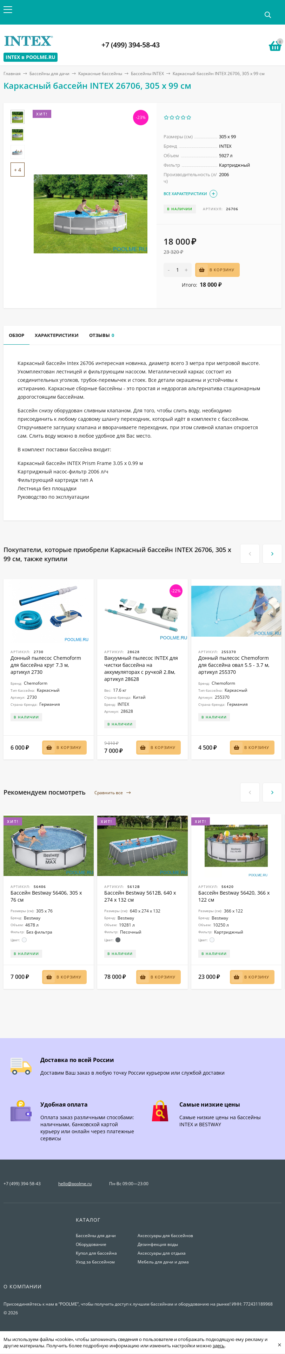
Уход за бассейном (95, 1262)
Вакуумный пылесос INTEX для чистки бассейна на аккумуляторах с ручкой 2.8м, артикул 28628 (141, 668)
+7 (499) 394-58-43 (130, 44)
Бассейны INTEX (147, 74)
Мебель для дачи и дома (163, 1262)
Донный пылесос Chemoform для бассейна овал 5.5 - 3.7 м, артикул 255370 (234, 665)
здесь (219, 1345)
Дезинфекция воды (158, 1244)
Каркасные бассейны (100, 74)
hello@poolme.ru (75, 1184)
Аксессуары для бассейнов (165, 1236)
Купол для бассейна (96, 1253)
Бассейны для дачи (49, 74)
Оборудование (91, 1244)
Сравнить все (112, 793)
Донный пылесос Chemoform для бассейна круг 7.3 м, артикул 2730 (46, 665)
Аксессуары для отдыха (162, 1253)
